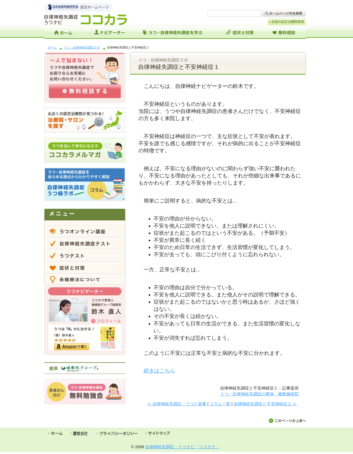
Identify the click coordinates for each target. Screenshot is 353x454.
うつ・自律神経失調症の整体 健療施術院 (259, 393)
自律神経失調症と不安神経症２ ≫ (265, 403)
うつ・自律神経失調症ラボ (82, 47)
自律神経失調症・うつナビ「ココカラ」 (182, 447)
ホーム (52, 47)
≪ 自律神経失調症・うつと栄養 (176, 403)
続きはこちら (159, 371)
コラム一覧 (220, 403)
